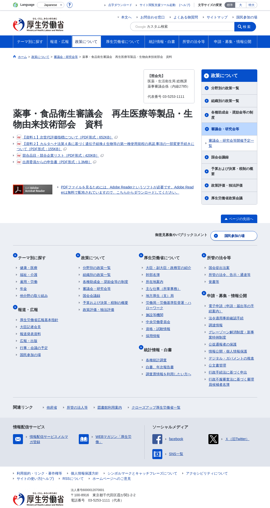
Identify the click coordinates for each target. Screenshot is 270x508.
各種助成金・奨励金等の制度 (232, 115)
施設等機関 (154, 309)
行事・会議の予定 (34, 338)
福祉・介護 (28, 269)
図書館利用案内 (109, 398)
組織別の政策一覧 (225, 101)
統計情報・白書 (160, 342)
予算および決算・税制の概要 (232, 171)
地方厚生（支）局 (160, 290)
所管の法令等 (221, 254)
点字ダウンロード (120, 5)
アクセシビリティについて (207, 464)
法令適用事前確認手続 (226, 308)
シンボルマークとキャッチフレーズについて (142, 464)
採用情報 (153, 330)
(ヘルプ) (184, 5)
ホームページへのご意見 (111, 469)
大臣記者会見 (30, 317)
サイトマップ (217, 17)
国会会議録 (220, 157)
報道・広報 (30, 302)
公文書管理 (217, 356)
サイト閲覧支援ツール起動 (158, 5)
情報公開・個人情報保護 (228, 342)
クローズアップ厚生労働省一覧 (156, 398)
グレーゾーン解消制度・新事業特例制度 (231, 325)
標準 (230, 5)
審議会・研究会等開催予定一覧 (231, 143)
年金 (23, 283)
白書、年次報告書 (160, 357)
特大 (252, 5)
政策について (224, 75)
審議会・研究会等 (225, 129)
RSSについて (73, 469)
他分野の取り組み (34, 290)
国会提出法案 (219, 262)
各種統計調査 (156, 350)
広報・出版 (28, 331)
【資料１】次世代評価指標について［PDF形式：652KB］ (67, 137)
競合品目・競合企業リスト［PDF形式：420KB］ (60, 155)
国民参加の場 (246, 17)
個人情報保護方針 (85, 464)
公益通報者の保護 (223, 335)
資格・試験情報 (158, 323)
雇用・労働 (28, 276)
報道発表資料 (30, 324)
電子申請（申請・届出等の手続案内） (231, 298)
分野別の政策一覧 (225, 88)
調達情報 (216, 315)
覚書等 (214, 276)
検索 (248, 26)
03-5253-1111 (99, 491)
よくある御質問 (186, 17)
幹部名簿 (153, 269)
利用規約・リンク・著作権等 (39, 464)
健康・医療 (28, 262)
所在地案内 (154, 276)
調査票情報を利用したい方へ (168, 364)
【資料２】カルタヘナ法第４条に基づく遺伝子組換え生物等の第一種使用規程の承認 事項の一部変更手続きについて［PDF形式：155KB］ (105, 146)
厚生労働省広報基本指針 (39, 310)
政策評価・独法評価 (227, 185)
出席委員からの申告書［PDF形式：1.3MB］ (56, 161)
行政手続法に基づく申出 (228, 363)
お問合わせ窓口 (152, 17)
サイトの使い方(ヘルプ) (35, 469)
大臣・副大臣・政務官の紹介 (168, 262)
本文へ (126, 17)
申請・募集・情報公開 (229, 288)
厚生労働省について (164, 254)
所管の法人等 (77, 398)
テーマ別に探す (34, 254)
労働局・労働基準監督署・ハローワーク (168, 299)
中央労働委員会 (158, 316)
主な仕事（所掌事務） (163, 283)
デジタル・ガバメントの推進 (231, 349)
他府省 (52, 398)
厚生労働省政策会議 (227, 198)
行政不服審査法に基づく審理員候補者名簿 (231, 372)
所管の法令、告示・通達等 (230, 269)
